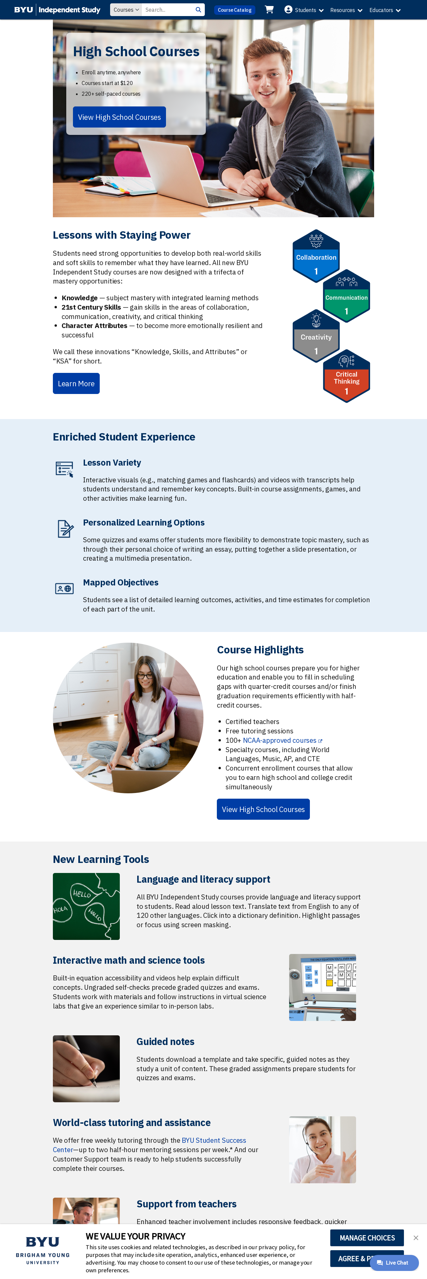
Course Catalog (235, 10)
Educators (381, 10)
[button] (416, 1237)
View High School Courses (119, 117)
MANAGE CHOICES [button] (367, 1238)
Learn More (76, 383)
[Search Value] (167, 9)
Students (305, 10)
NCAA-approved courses (280, 740)
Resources (342, 10)
